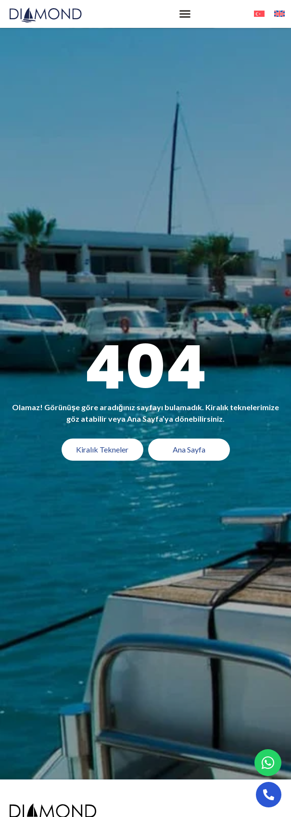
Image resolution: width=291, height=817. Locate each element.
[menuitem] (259, 13)
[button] (185, 14)
